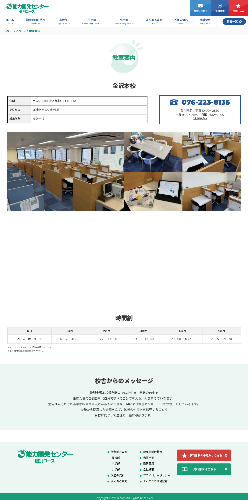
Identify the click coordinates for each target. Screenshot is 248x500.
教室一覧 (148, 457)
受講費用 (148, 463)
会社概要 (148, 469)
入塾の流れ (117, 475)
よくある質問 (119, 481)
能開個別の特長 (152, 452)
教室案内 (34, 31)
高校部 (116, 457)
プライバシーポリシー (156, 475)
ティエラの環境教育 (155, 481)
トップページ (16, 31)
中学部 (116, 463)
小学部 (116, 469)
